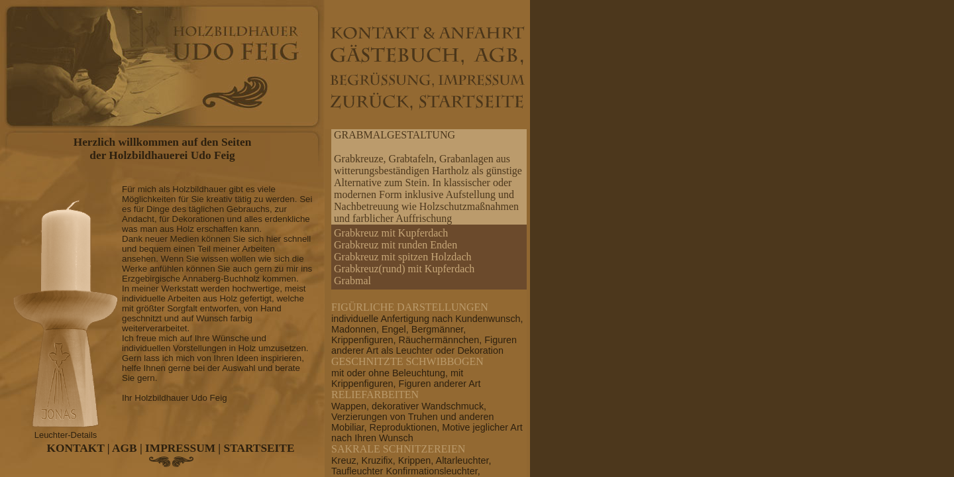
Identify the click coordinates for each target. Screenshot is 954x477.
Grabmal (352, 280)
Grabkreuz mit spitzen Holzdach (402, 256)
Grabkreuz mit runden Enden (395, 244)
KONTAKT (76, 448)
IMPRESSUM (180, 448)
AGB (124, 448)
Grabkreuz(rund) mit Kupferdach (404, 268)
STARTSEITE (259, 448)
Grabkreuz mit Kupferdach (391, 232)
